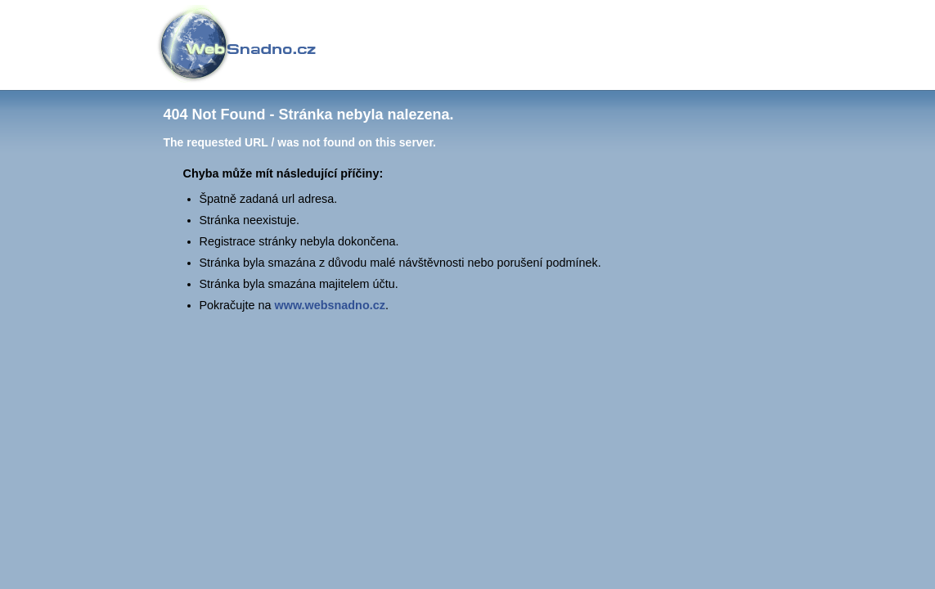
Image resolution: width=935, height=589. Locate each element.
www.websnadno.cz (330, 305)
